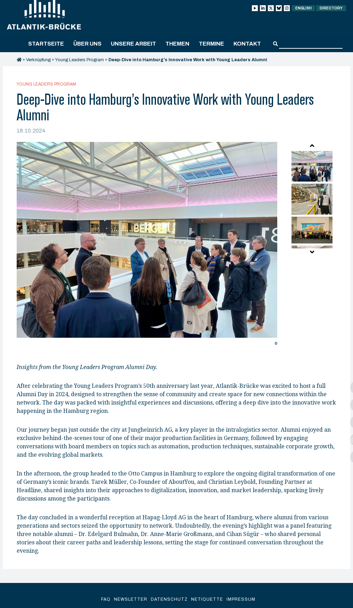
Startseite (46, 44)
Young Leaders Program (79, 59)
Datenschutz (169, 599)
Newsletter (130, 599)
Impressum (241, 599)
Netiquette (207, 599)
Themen (177, 44)
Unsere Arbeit (133, 44)
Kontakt (247, 44)
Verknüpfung (38, 59)
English (303, 8)
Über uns (87, 44)
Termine (211, 44)
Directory (331, 8)
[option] (147, 245)
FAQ (105, 599)
